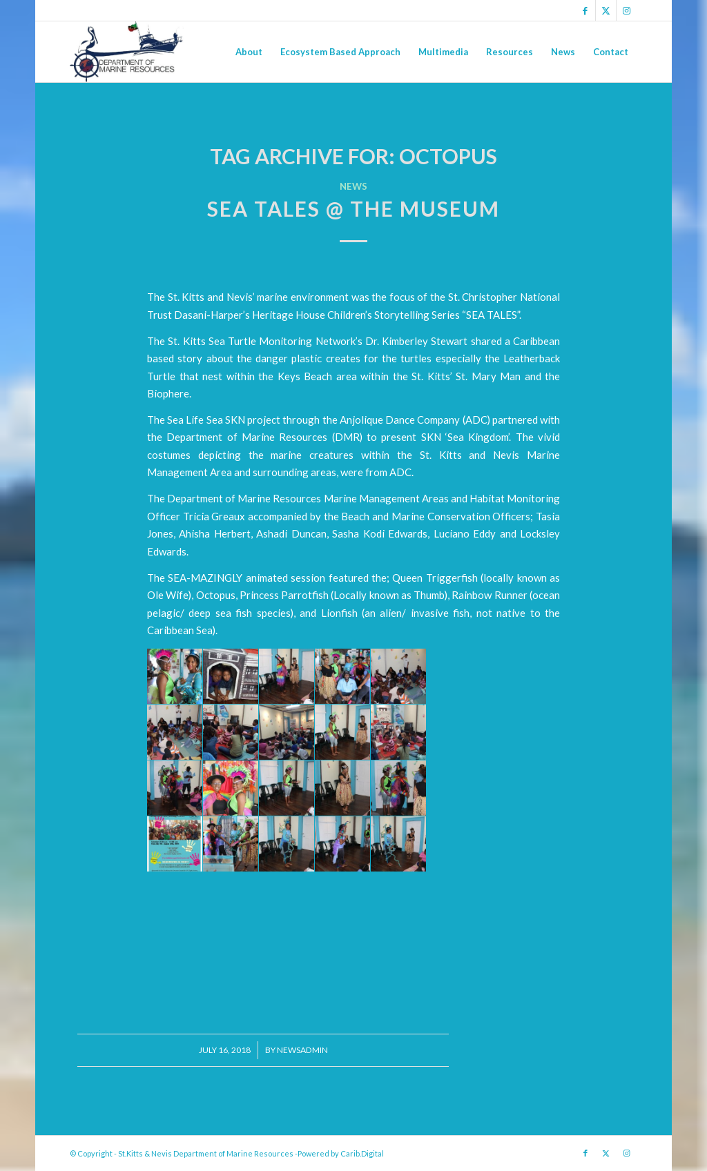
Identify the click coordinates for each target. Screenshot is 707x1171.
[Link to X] (606, 10)
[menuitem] (248, 51)
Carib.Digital (362, 1153)
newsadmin (302, 1050)
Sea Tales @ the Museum (353, 208)
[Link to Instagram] (627, 10)
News (353, 186)
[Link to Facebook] (585, 10)
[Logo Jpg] (126, 51)
